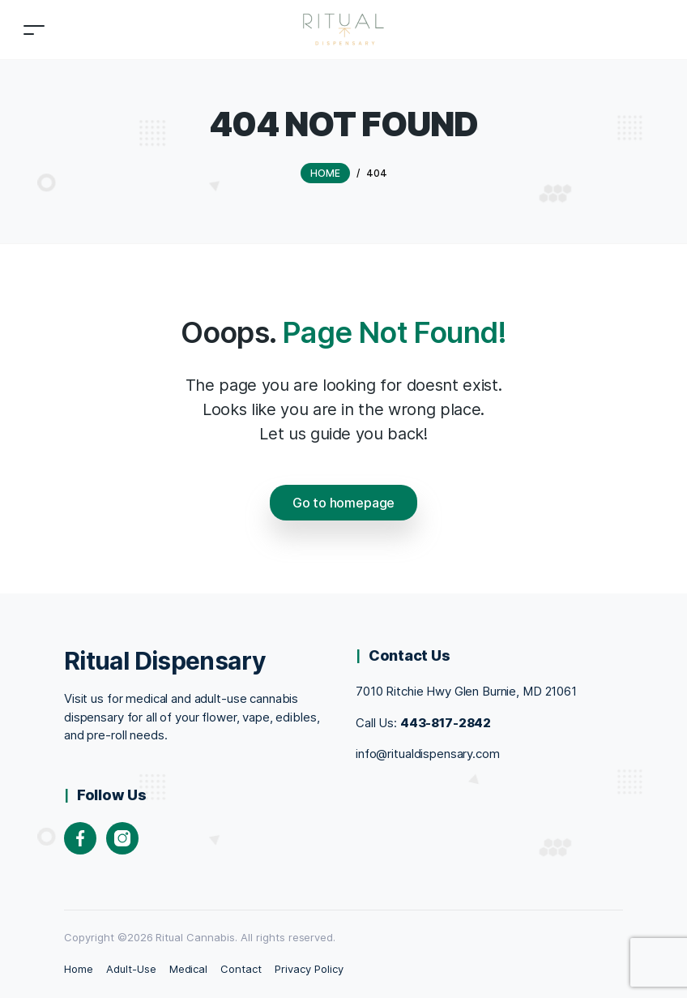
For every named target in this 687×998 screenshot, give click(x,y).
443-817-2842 (445, 722)
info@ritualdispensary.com (428, 753)
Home (78, 968)
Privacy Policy (309, 968)
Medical (188, 968)
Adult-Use (131, 968)
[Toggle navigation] (34, 29)
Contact (241, 968)
